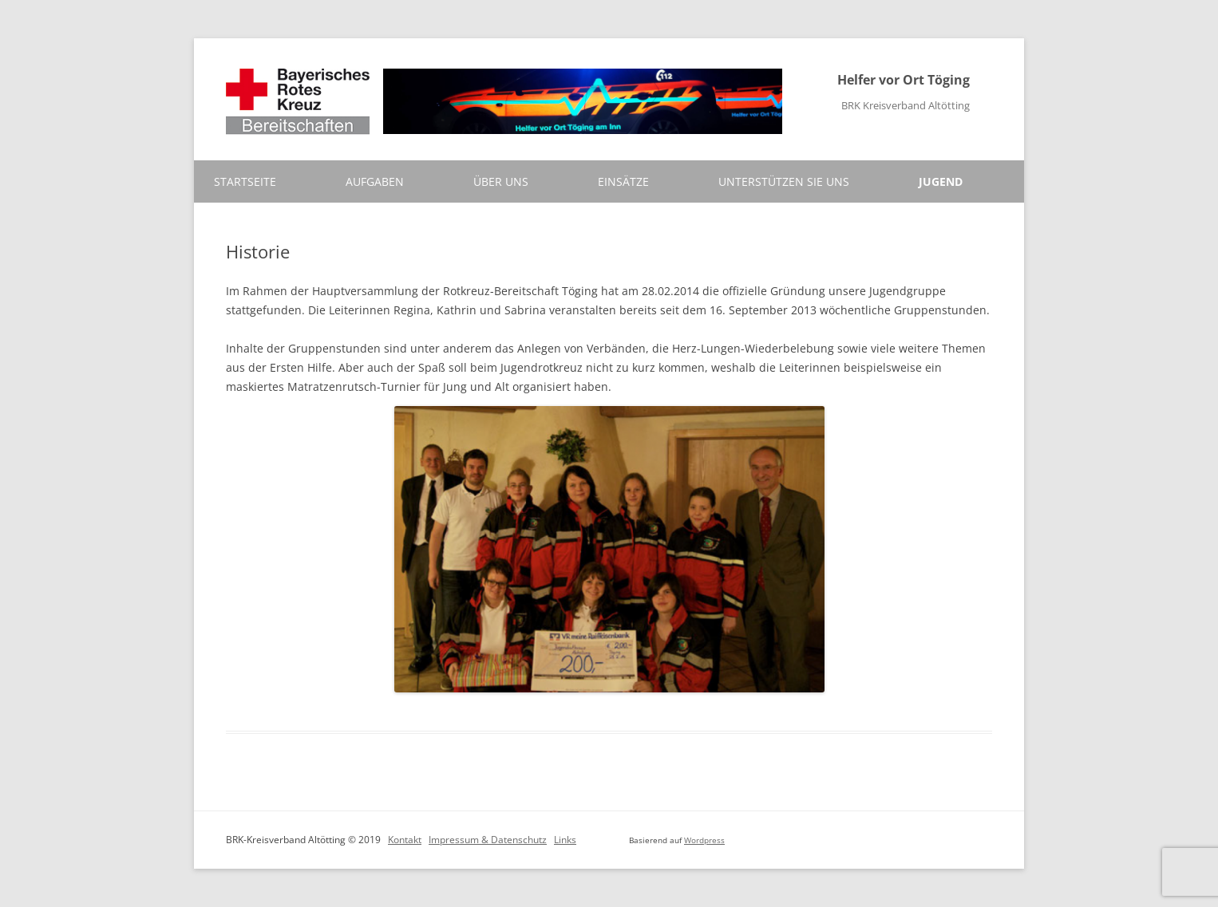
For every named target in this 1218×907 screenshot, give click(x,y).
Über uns (500, 181)
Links (565, 839)
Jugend (941, 181)
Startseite (245, 181)
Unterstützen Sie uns (783, 181)
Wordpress (704, 840)
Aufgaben (375, 181)
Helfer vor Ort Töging (903, 80)
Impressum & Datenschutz (488, 839)
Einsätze (623, 181)
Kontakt (404, 839)
